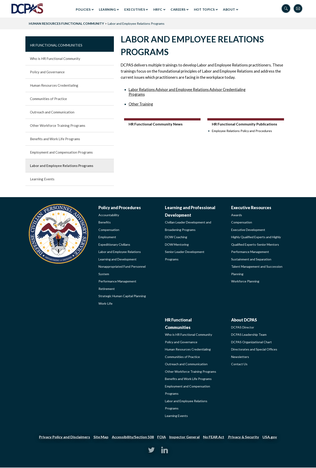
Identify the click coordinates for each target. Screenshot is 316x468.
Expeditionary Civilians (114, 244)
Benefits (104, 222)
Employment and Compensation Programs (61, 152)
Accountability (108, 215)
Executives (134, 9)
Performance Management (117, 281)
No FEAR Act (213, 437)
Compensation (108, 230)
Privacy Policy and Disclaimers (64, 437)
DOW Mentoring (177, 244)
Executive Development (248, 230)
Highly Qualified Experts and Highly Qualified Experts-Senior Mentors (256, 240)
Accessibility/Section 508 (133, 437)
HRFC (157, 9)
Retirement (106, 289)
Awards (236, 215)
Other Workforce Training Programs (57, 125)
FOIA (161, 437)
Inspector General (184, 437)
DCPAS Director (242, 327)
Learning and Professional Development (190, 211)
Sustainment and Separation (251, 259)
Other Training (141, 104)
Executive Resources (251, 207)
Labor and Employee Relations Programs (61, 166)
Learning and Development (117, 259)
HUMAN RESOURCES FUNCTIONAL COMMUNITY (66, 23)
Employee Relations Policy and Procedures (242, 131)
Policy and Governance (47, 72)
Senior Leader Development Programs (184, 255)
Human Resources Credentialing (54, 85)
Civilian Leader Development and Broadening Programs (188, 226)
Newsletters (240, 357)
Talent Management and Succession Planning (256, 270)
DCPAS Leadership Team (249, 334)
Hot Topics (204, 9)
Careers (178, 9)
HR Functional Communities (56, 45)
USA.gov (269, 437)
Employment (107, 237)
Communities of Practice (48, 99)
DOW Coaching (176, 237)
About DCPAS (244, 319)
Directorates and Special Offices (254, 349)
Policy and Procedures (119, 207)
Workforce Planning (245, 281)
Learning (107, 9)
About (229, 9)
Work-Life (105, 303)
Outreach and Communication (52, 112)
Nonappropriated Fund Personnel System (122, 270)
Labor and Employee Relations (119, 252)
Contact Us (239, 364)
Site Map (100, 437)
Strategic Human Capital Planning (122, 296)
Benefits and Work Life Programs (55, 139)
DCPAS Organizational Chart (251, 342)
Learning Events (42, 179)
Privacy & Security (243, 437)
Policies (83, 9)
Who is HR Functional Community (55, 58)
